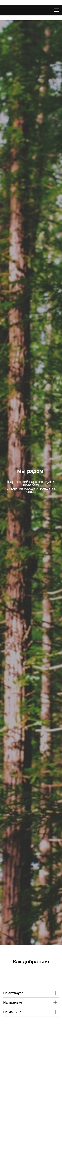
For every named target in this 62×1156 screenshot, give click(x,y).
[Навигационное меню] (56, 10)
